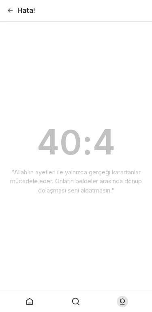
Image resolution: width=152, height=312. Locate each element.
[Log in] (122, 301)
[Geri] (10, 10)
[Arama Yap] (76, 301)
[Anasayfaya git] (30, 301)
